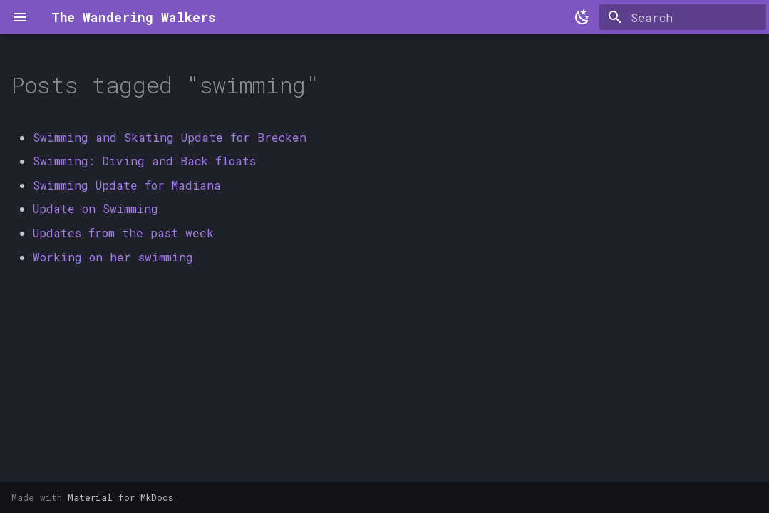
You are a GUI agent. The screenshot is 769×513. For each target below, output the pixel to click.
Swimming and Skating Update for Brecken (169, 137)
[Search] (682, 17)
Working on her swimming (113, 256)
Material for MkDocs (120, 497)
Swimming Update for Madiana (127, 184)
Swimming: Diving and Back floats (144, 160)
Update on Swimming (95, 208)
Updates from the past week (123, 232)
